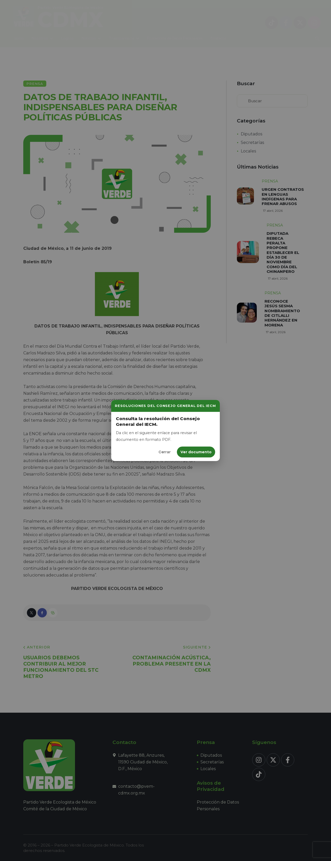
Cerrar (165, 451)
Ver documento (196, 452)
